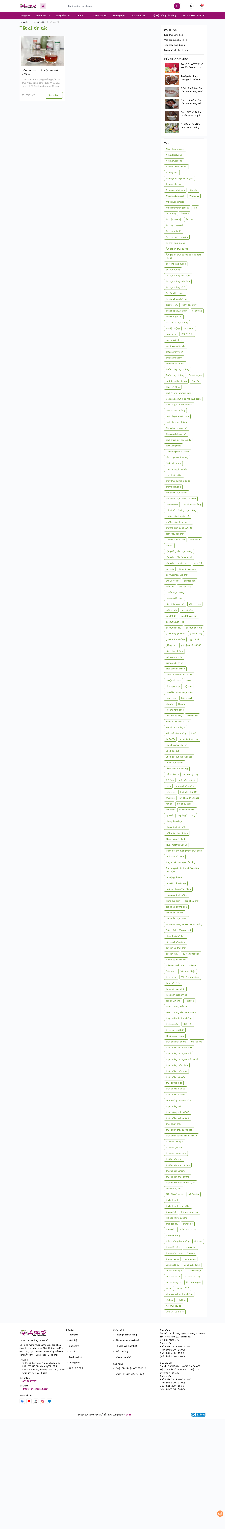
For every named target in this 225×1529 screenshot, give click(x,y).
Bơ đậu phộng (173, 328)
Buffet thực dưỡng (175, 375)
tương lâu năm (173, 1247)
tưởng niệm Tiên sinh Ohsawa (180, 1253)
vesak (169, 1288)
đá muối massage (187, 569)
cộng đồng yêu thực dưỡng (179, 551)
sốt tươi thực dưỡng (175, 942)
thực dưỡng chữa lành (176, 1071)
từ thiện (198, 1241)
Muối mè (170, 797)
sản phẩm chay (192, 901)
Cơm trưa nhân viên (175, 539)
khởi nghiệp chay (174, 715)
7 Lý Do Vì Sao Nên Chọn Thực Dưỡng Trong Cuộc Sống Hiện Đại (192, 126)
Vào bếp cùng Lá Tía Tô (175, 40)
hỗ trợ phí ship (173, 686)
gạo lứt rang (196, 633)
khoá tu (169, 704)
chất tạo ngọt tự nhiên (177, 469)
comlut (169, 545)
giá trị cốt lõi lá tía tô (191, 645)
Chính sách (118, 1330)
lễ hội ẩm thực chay (189, 739)
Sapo (128, 1414)
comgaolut (195, 539)
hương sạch (186, 698)
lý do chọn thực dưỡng (177, 768)
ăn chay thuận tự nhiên (177, 237)
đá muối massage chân (177, 574)
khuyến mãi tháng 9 (175, 727)
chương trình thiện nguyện (178, 522)
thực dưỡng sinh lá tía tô (177, 1118)
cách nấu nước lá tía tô (177, 422)
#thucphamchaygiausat (177, 207)
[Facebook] (22, 1401)
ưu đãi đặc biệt (194, 1270)
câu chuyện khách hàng (177, 457)
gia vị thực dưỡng (174, 651)
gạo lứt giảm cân (189, 616)
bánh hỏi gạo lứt (174, 316)
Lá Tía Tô (170, 739)
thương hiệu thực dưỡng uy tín (180, 1182)
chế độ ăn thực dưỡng (176, 492)
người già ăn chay (187, 815)
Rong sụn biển (173, 901)
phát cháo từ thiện (175, 856)
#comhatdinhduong (175, 190)
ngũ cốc (170, 815)
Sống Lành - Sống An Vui (178, 930)
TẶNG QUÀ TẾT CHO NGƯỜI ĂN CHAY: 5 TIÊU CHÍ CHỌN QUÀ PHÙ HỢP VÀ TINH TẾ (192, 66)
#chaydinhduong (174, 154)
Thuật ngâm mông (175, 1036)
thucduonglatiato (174, 1147)
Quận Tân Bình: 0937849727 (130, 1374)
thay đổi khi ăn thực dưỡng (179, 1018)
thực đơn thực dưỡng (176, 1041)
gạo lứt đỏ (171, 616)
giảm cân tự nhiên (174, 663)
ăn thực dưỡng (173, 269)
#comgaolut (172, 172)
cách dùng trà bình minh (177, 416)
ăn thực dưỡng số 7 (175, 287)
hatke (188, 680)
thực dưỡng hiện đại (175, 1077)
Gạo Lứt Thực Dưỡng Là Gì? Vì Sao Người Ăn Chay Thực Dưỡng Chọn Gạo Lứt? (192, 114)
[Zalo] (49, 1401)
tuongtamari (189, 1259)
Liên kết (70, 1330)
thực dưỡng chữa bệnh (177, 1065)
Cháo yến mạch (173, 463)
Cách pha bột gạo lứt (176, 434)
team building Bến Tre (177, 1006)
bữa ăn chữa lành (174, 357)
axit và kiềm (172, 304)
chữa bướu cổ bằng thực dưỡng (181, 510)
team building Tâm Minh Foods (181, 1012)
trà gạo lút (171, 1212)
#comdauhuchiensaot (176, 166)
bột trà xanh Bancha (176, 346)
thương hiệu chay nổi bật (178, 1165)
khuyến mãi (192, 715)
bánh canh (197, 310)
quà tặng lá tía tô (174, 877)
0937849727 (29, 1381)
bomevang (171, 334)
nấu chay (170, 809)
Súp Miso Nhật (187, 971)
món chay (170, 792)
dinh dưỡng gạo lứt (175, 604)
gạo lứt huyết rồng (175, 621)
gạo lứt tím (195, 639)
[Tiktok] (35, 1401)
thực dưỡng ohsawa (175, 1094)
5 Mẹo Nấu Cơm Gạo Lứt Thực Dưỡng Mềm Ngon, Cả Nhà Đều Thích (192, 102)
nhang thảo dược (174, 821)
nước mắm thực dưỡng (177, 833)
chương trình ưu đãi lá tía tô (179, 527)
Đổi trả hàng (122, 1351)
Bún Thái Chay (173, 387)
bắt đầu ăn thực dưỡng (177, 322)
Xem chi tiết (54, 95)
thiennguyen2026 (175, 1030)
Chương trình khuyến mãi (176, 50)
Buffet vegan (195, 375)
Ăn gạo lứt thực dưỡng (177, 248)
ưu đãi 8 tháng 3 (174, 1270)
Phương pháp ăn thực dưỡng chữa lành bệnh (182, 870)
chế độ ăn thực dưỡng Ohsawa (181, 498)
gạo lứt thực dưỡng (175, 639)
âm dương (171, 213)
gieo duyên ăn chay (175, 668)
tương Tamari (172, 1259)
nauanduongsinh (187, 809)
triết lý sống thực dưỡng (177, 1241)
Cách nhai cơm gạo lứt (176, 428)
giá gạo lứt (171, 645)
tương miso (190, 1247)
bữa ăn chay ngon (174, 351)
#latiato (193, 190)
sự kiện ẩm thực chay (176, 948)
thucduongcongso (174, 1141)
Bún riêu (196, 381)
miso (168, 786)
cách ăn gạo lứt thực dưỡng (179, 404)
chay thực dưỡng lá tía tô (178, 481)
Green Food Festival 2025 (179, 674)
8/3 (195, 207)
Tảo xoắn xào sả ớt (175, 989)
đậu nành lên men (174, 598)
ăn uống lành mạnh (175, 293)
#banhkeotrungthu (175, 149)
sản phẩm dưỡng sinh (176, 906)
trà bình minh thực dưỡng (178, 1206)
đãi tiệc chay (190, 580)
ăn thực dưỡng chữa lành (178, 281)
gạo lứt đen (187, 610)
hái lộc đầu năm (173, 680)
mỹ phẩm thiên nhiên (190, 797)
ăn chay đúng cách (175, 225)
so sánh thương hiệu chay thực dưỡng (184, 924)
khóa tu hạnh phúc (175, 709)
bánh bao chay (189, 304)
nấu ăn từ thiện (184, 803)
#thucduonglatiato (175, 201)
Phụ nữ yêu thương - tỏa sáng (180, 862)
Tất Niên (189, 1000)
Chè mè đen (172, 504)
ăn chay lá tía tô (173, 231)
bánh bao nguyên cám (176, 310)
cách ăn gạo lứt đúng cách (178, 393)
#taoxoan (194, 196)
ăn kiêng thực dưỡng (176, 263)
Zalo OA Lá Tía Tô (175, 1311)
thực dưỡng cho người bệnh (179, 1047)
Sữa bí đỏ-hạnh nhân (176, 959)
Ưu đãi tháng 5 (193, 1282)
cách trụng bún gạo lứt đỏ (178, 440)
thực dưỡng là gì (174, 1082)
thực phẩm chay (173, 1124)
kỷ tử (193, 733)
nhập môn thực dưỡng (176, 827)
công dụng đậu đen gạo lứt (179, 557)
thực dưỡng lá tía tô (175, 1088)
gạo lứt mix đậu (173, 627)
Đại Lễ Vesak (172, 580)
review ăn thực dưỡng (176, 895)
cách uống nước (173, 445)
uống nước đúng (192, 1264)
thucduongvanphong (176, 1153)
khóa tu (182, 704)
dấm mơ (170, 586)
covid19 (198, 563)
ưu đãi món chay (192, 1276)
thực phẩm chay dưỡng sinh (179, 1129)
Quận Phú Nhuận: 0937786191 (132, 1368)
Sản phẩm (74, 1346)
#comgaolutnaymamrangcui (179, 178)
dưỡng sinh (171, 610)
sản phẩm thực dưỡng (176, 918)
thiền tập (187, 1024)
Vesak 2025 (183, 1288)
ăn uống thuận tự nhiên (177, 299)
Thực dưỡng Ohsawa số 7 (178, 1100)
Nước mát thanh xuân (176, 844)
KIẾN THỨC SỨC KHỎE (176, 59)
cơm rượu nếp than (175, 533)
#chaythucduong (174, 160)
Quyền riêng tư (123, 1357)
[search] (177, 6)
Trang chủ (73, 1334)
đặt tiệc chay (185, 586)
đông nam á (195, 604)
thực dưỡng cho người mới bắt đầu (182, 1059)
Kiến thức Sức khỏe (173, 34)
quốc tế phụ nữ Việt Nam (178, 889)
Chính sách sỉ (75, 1357)
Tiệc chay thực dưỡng (174, 45)
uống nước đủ (172, 1264)
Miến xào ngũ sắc (187, 780)
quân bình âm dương (176, 883)
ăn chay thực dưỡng (175, 243)
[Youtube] (29, 1401)
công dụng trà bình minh (177, 563)
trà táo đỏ (188, 1223)
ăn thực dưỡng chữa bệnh (178, 275)
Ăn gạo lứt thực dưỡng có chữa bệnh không (183, 256)
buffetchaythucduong (176, 381)
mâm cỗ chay (172, 774)
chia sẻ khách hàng (192, 504)
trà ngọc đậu (172, 1223)
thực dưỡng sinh (174, 1106)
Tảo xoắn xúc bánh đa (176, 994)
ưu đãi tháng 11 (173, 1282)
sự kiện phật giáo (191, 953)
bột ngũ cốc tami (174, 340)
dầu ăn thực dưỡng (175, 592)
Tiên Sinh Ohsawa (175, 1194)
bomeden (189, 328)
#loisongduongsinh (175, 196)
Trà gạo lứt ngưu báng (176, 1217)
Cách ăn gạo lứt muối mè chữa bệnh (183, 398)
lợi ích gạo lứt (172, 751)
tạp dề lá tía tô (173, 1000)
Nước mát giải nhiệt (175, 839)
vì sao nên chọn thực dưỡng (179, 1294)
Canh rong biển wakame (178, 451)
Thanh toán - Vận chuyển (128, 1340)
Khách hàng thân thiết (126, 1346)
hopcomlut (171, 698)
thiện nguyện (172, 1024)
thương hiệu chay (174, 1159)
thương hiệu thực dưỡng (177, 1176)
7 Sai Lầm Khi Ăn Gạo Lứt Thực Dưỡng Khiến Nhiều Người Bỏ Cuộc (192, 90)
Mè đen (170, 780)
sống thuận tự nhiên (175, 936)
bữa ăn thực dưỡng (175, 363)
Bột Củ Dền (187, 334)
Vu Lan (169, 1300)
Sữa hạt (193, 965)
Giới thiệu (73, 1340)
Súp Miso (170, 971)
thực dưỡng (196, 1041)
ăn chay (189, 219)
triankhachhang (173, 1235)
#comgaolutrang (174, 184)
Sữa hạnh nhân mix (175, 965)
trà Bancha (193, 1194)
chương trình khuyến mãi (178, 516)
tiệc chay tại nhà (174, 1188)
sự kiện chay (172, 953)
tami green (171, 977)
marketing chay (191, 774)
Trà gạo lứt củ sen (189, 1212)
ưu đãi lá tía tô (173, 1276)
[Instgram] (42, 1401)
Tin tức (72, 1351)
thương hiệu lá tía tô (176, 1171)
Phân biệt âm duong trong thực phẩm (184, 850)
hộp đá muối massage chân (179, 692)
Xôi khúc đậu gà (173, 1305)
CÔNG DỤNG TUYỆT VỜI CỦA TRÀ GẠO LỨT (40, 72)
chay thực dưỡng (174, 475)
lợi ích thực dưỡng (174, 762)
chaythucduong (173, 486)
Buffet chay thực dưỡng (177, 369)
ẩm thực (185, 213)
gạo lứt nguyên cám (175, 633)
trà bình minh (172, 1200)
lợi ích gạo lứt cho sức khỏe (179, 756)
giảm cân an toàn (174, 657)
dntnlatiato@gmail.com (35, 1388)
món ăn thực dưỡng (185, 786)
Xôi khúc (182, 1300)
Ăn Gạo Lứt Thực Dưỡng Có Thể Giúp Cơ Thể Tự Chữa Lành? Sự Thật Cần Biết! (192, 78)
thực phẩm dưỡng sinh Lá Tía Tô (181, 1135)
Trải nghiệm (74, 1362)
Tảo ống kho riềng (190, 977)
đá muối (170, 569)
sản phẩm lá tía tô (174, 912)
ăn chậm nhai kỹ (173, 219)
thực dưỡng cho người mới (178, 1053)
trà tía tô (170, 1229)
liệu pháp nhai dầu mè (176, 745)
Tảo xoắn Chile (173, 983)
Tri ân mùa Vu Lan (187, 1229)
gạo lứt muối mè (194, 627)
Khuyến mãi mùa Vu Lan (177, 721)
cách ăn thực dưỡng (175, 410)
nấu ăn (169, 803)
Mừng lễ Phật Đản (189, 792)
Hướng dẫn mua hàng (126, 1334)
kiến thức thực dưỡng (176, 733)
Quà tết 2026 (76, 1368)
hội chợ (188, 686)
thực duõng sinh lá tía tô (177, 1112)
